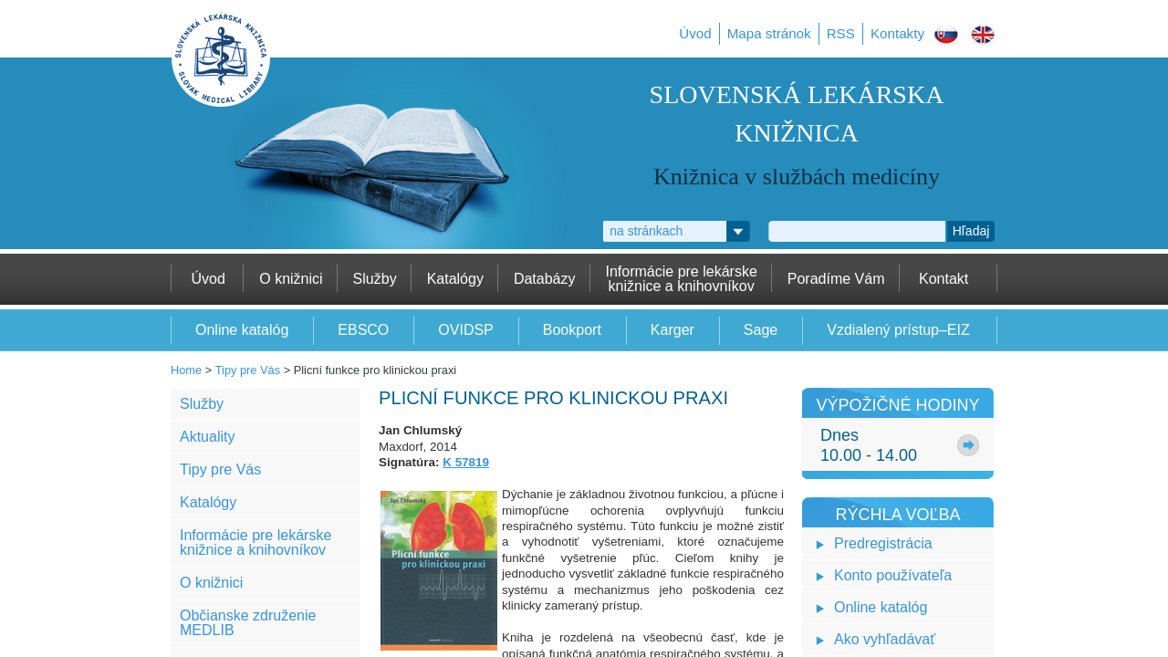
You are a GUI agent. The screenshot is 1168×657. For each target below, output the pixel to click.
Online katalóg (880, 607)
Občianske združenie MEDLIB (248, 623)
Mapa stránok (769, 33)
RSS (841, 33)
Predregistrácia (883, 543)
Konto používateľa (893, 575)
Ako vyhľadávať (884, 639)
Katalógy (208, 502)
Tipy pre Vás (247, 370)
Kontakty (897, 33)
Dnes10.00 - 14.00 (868, 445)
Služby (202, 404)
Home (186, 370)
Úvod (695, 33)
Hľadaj (971, 231)
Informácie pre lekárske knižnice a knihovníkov (255, 542)
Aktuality (207, 436)
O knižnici (211, 582)
